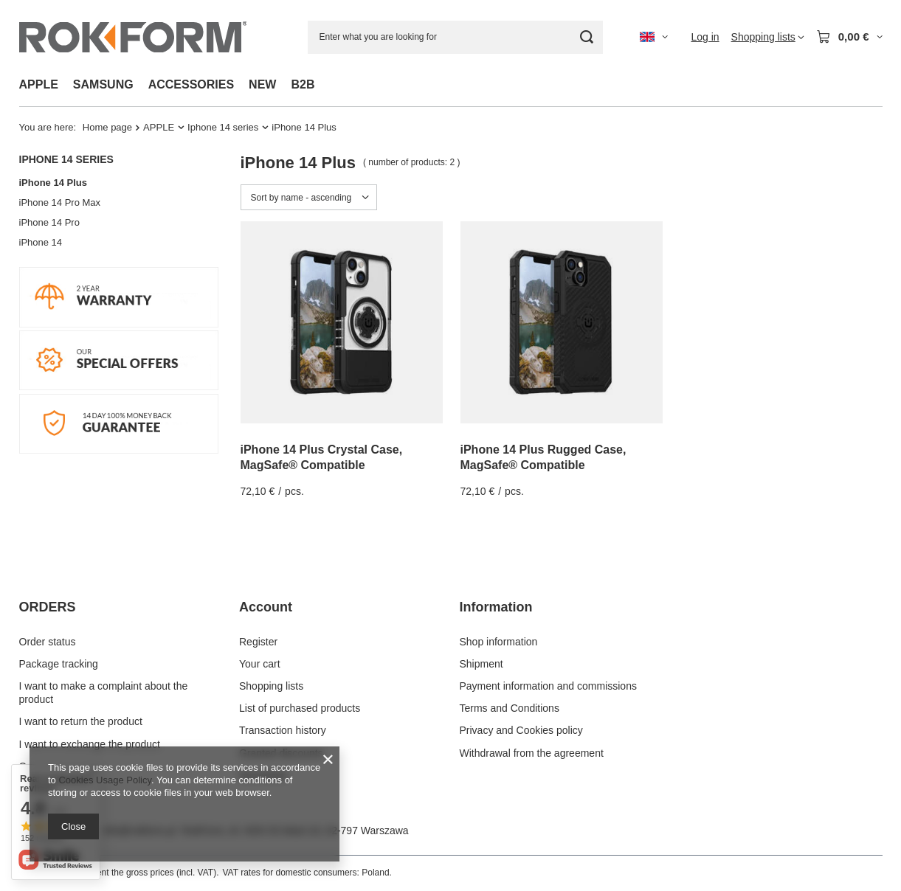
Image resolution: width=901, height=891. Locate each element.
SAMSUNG (103, 84)
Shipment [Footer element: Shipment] (481, 664)
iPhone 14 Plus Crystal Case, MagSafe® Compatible (322, 457)
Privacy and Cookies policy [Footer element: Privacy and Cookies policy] (521, 730)
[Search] (586, 37)
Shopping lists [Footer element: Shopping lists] (271, 686)
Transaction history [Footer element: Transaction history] (282, 730)
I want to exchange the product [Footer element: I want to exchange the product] (89, 744)
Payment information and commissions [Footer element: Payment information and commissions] (548, 686)
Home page (107, 127)
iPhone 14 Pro (49, 222)
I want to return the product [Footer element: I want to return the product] (80, 721)
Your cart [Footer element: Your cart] (259, 664)
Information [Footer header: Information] (496, 607)
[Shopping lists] (767, 37)
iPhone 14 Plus (53, 182)
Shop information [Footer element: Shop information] (499, 642)
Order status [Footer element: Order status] (47, 642)
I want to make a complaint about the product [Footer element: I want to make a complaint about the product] (103, 692)
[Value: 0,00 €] (849, 36)
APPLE (38, 84)
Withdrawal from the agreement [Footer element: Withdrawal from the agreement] (532, 753)
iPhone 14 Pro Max (60, 202)
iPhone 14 (41, 242)
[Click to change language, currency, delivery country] (654, 37)
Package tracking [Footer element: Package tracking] (58, 664)
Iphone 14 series (222, 127)
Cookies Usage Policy (104, 780)
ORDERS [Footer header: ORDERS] (47, 607)
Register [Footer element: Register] (258, 642)
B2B (302, 84)
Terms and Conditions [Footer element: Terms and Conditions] (509, 708)
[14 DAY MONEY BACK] (118, 450)
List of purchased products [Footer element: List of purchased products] (299, 708)
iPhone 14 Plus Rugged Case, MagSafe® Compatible (543, 457)
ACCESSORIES (191, 84)
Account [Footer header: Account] (265, 607)
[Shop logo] (132, 36)
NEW (262, 84)
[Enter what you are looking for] (455, 37)
